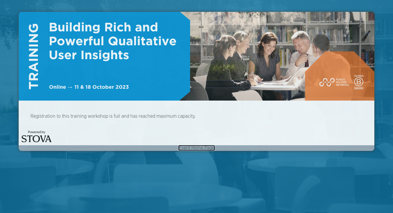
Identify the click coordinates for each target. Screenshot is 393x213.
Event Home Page (197, 148)
